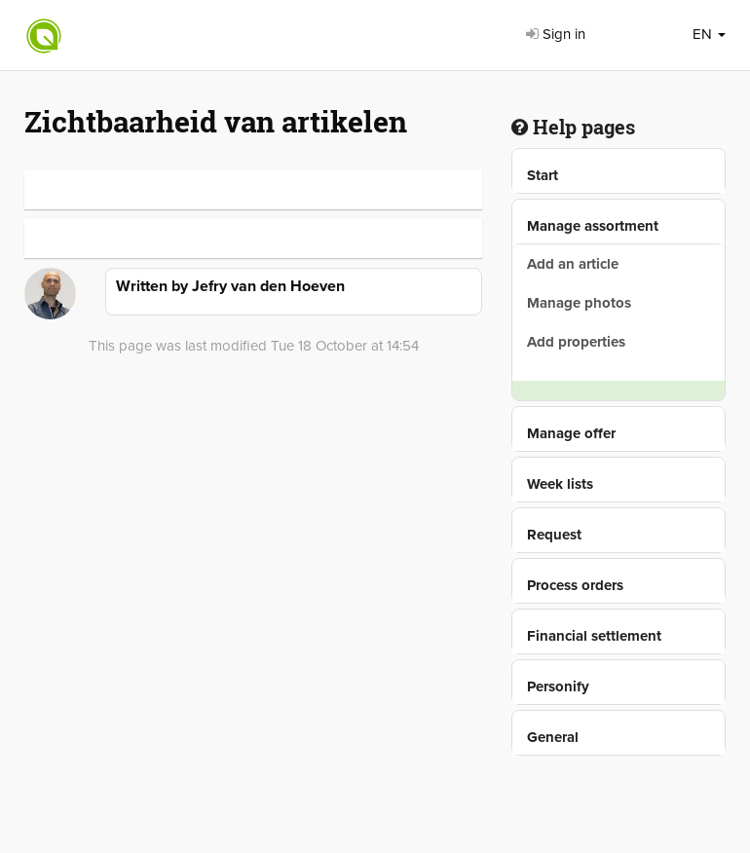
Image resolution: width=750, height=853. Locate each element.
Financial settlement (594, 636)
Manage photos (579, 303)
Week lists (560, 484)
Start (542, 175)
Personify (558, 686)
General (553, 737)
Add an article (573, 264)
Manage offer (571, 433)
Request (554, 534)
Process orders (575, 585)
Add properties (576, 342)
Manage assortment (592, 226)
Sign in (555, 34)
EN (709, 34)
